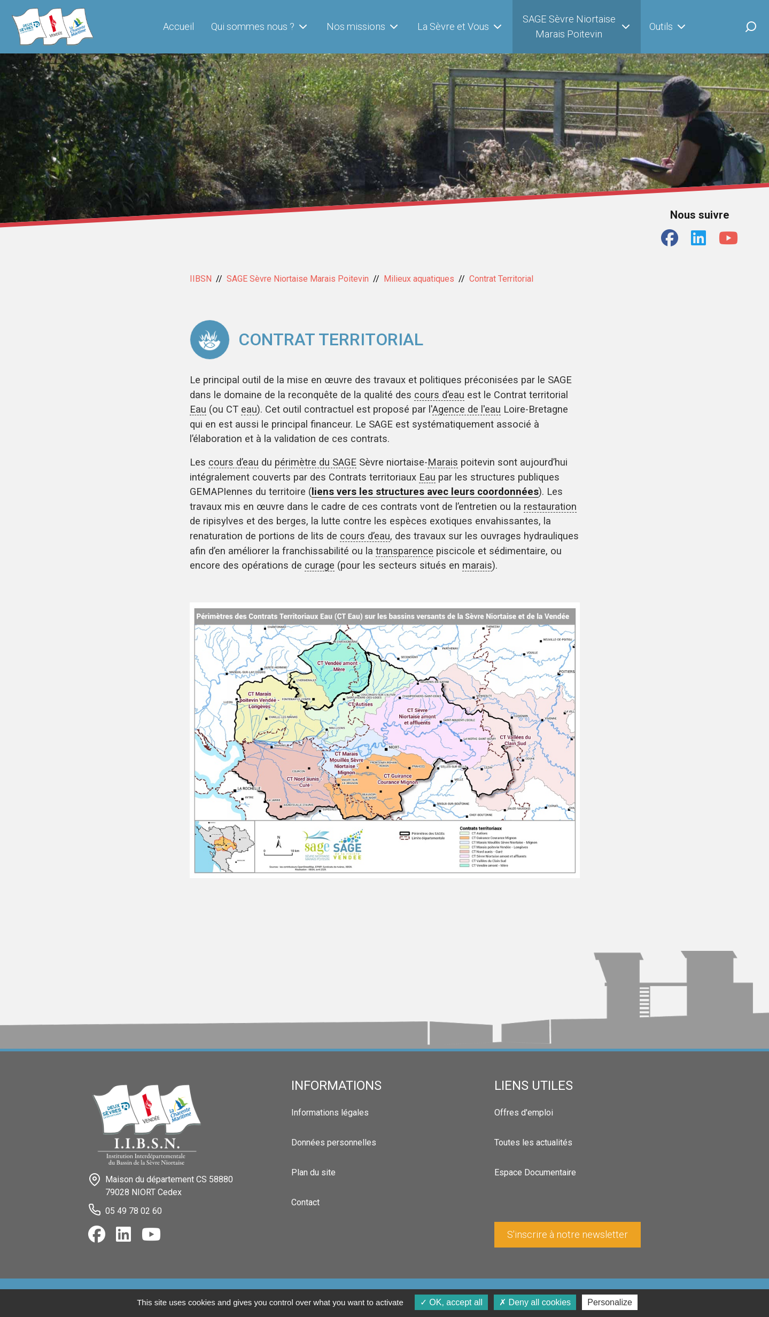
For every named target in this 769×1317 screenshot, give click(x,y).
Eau (198, 409)
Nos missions (363, 26)
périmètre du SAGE (315, 462)
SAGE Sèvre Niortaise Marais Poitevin (577, 26)
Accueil (178, 26)
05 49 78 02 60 (133, 1210)
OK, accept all (451, 1302)
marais (477, 565)
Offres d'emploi (523, 1112)
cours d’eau (439, 394)
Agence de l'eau (466, 409)
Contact (305, 1202)
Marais (443, 462)
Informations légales (330, 1112)
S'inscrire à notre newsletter (567, 1234)
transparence (404, 550)
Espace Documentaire (535, 1172)
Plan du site (313, 1172)
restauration (550, 506)
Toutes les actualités (533, 1142)
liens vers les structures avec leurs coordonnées (425, 491)
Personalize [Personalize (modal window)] (609, 1302)
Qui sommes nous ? (260, 26)
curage (320, 565)
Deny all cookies (535, 1302)
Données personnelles (333, 1142)
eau (249, 409)
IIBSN (201, 279)
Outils (668, 26)
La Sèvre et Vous (460, 26)
